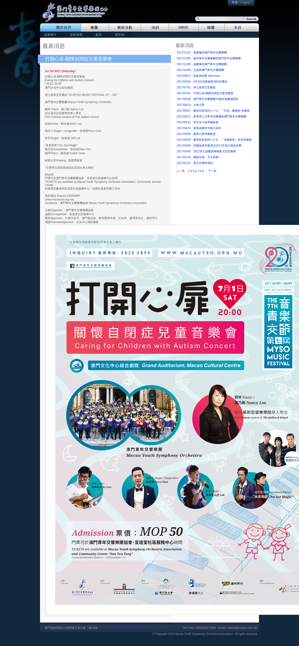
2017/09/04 (184, 81)
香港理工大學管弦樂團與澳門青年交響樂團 (219, 116)
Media (212, 27)
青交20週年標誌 (203, 163)
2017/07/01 (184, 87)
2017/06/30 (184, 99)
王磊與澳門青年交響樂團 (208, 70)
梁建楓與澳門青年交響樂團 (210, 52)
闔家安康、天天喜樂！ (207, 157)
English (245, 2)
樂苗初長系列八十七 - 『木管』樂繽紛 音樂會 (221, 110)
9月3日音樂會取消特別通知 (210, 81)
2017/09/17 (184, 75)
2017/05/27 (184, 110)
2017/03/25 (184, 139)
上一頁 (180, 171)
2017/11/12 (184, 52)
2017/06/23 (184, 105)
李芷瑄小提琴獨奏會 (205, 122)
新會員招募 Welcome (206, 75)
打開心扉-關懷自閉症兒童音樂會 (78, 58)
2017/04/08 (184, 134)
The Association (60, 27)
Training (155, 27)
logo (77, 14)
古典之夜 (198, 105)
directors (75, 34)
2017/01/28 (184, 157)
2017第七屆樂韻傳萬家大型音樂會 (214, 151)
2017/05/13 (184, 122)
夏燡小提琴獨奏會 (204, 134)
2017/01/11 (184, 163)
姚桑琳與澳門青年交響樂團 (210, 64)
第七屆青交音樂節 (204, 87)
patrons (121, 34)
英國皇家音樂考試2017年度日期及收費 (217, 145)
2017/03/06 (184, 145)
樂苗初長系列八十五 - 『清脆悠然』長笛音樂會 (222, 139)
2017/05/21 (184, 116)
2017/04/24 (184, 128)
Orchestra (95, 27)
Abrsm (184, 27)
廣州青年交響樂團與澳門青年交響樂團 (217, 58)
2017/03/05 (184, 151)
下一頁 (212, 171)
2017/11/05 (184, 58)
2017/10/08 (184, 70)
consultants (98, 34)
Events (125, 27)
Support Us (242, 27)
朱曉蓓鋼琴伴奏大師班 (207, 128)
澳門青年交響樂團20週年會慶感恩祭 (215, 99)
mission (51, 34)
